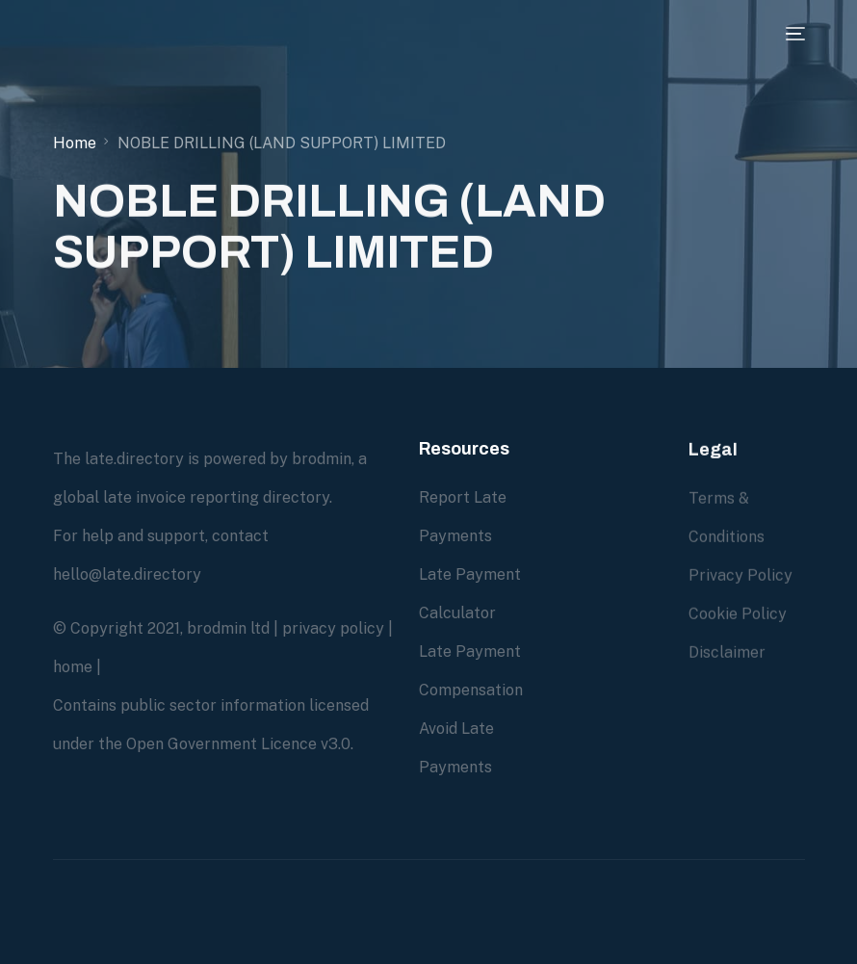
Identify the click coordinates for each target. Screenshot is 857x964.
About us (586, 651)
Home (74, 143)
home (72, 667)
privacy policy (333, 628)
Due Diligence (603, 497)
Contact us (593, 690)
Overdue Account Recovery (588, 574)
